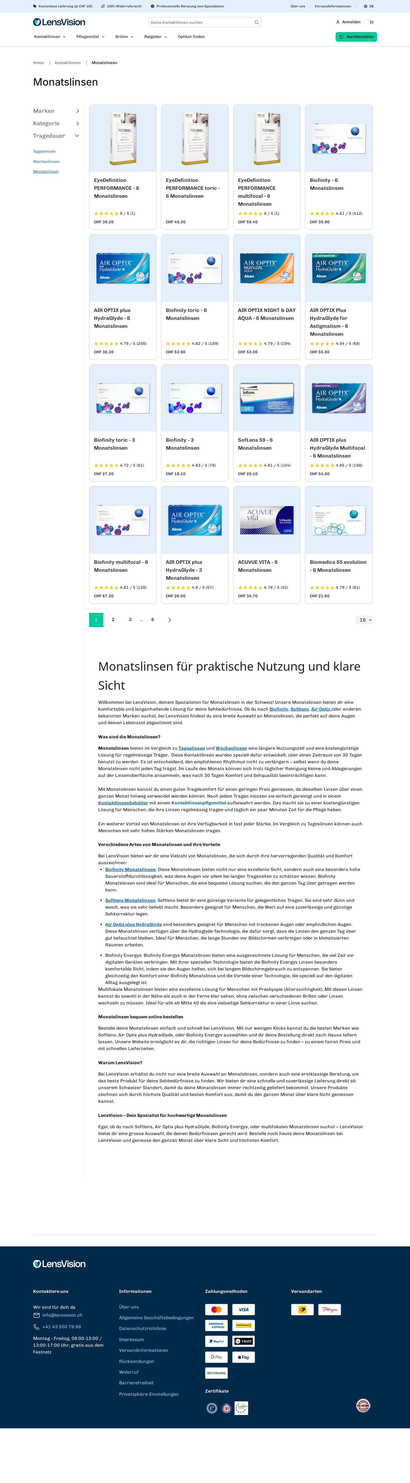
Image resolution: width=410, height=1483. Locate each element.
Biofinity (279, 709)
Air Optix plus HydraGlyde (133, 924)
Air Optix (320, 709)
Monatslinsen (104, 62)
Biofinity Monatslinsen (130, 869)
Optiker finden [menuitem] (191, 36)
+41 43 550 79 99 (57, 1327)
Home (39, 62)
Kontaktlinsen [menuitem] (47, 36)
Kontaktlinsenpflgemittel (199, 803)
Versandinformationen (333, 6)
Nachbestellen (356, 36)
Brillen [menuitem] (121, 36)
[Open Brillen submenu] (134, 37)
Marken (56, 110)
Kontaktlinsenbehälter (123, 803)
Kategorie (56, 123)
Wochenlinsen (46, 161)
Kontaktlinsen (68, 62)
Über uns (298, 6)
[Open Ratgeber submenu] (167, 37)
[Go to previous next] (170, 620)
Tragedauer (56, 135)
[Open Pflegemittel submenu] (105, 37)
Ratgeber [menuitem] (153, 36)
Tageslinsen (44, 151)
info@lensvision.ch (58, 1315)
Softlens (300, 709)
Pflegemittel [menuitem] (87, 36)
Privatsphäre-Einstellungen (149, 1394)
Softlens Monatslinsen (130, 900)
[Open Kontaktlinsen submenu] (66, 37)
